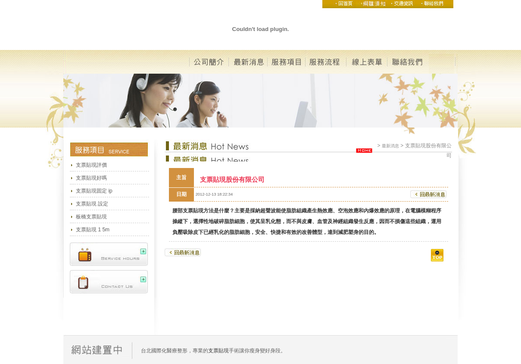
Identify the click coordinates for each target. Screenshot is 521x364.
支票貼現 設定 (92, 204)
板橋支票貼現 (91, 217)
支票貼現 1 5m (92, 230)
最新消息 (390, 145)
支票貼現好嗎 (91, 178)
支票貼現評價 (91, 165)
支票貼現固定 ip (94, 191)
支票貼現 (193, 211)
